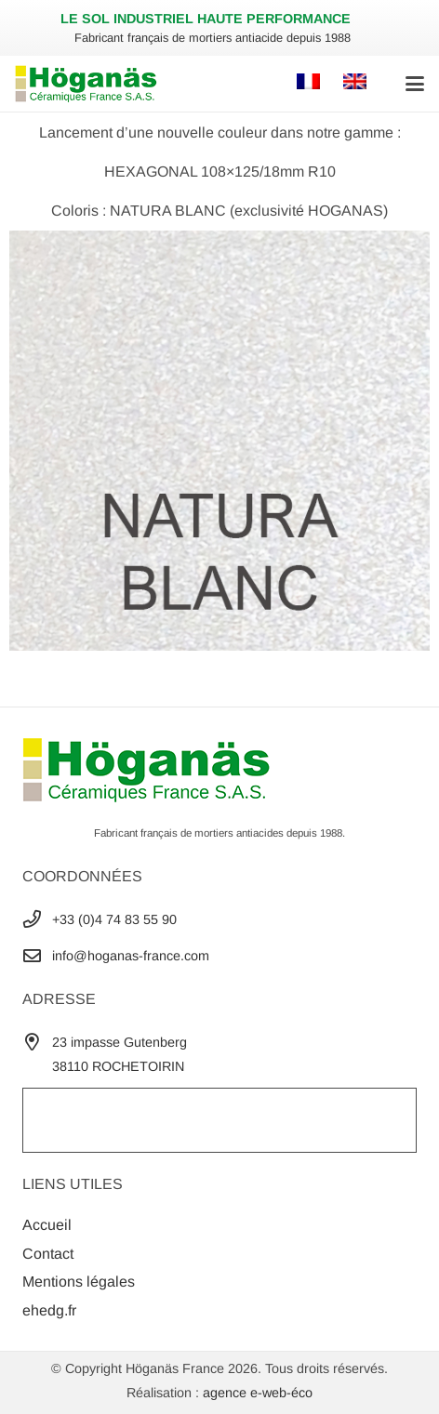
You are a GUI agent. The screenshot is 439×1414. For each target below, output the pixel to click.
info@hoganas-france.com (130, 955)
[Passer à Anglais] (357, 83)
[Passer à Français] (311, 83)
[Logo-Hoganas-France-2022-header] (86, 83)
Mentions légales (78, 1281)
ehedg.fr (49, 1310)
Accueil (47, 1225)
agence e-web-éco (258, 1392)
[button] (414, 83)
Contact (47, 1254)
